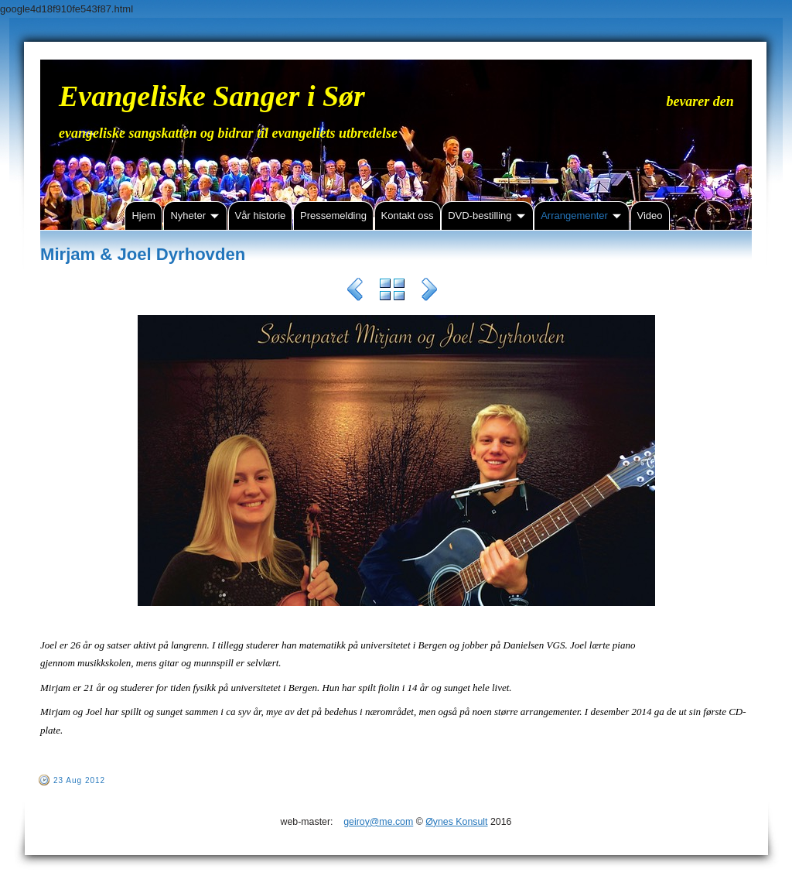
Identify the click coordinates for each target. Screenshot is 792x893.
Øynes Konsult (456, 821)
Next (429, 291)
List (392, 291)
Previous (355, 291)
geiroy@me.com (378, 821)
